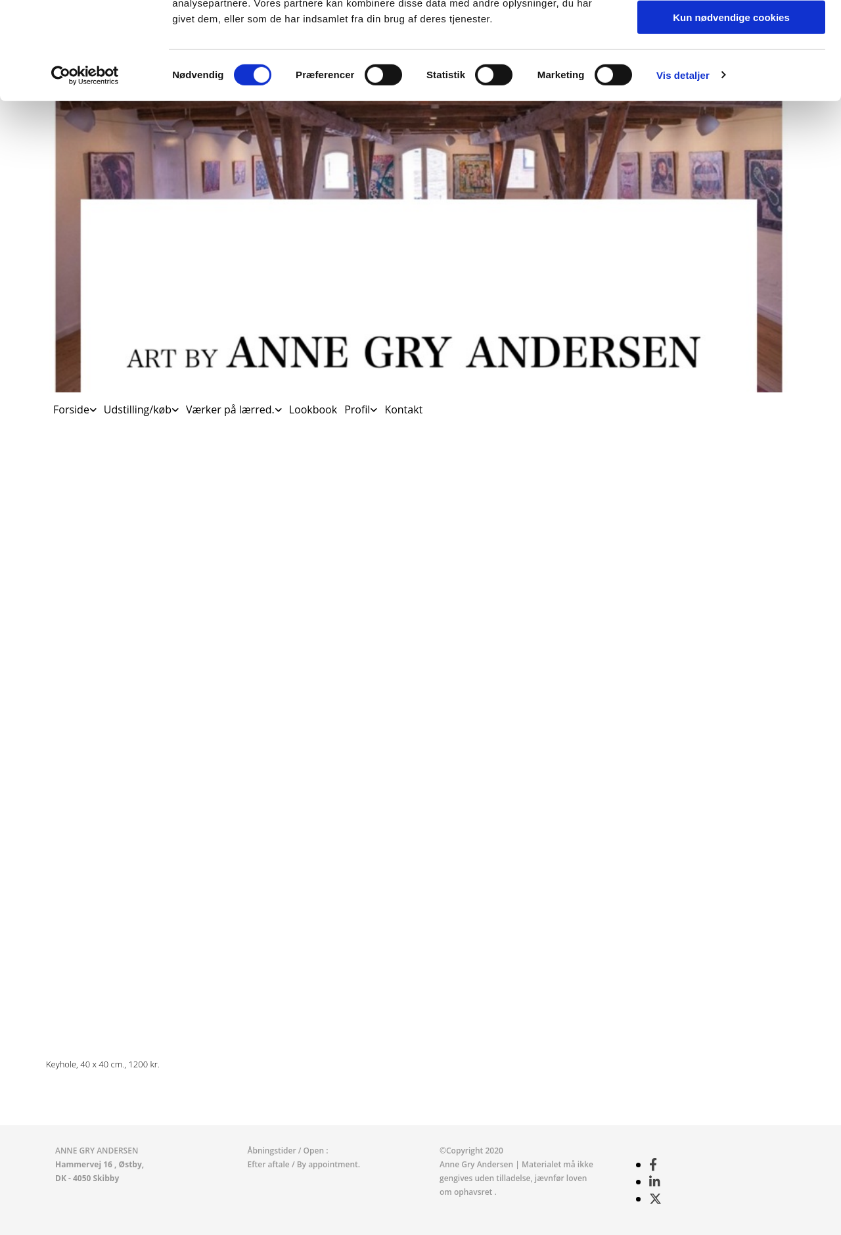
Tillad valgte (731, 71)
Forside (71, 409)
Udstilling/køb (137, 409)
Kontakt (403, 409)
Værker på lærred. (230, 409)
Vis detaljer (683, 167)
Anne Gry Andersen (477, 1164)
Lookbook (313, 409)
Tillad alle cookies (731, 32)
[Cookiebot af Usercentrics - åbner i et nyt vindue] (85, 167)
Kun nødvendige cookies (731, 109)
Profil (357, 409)
